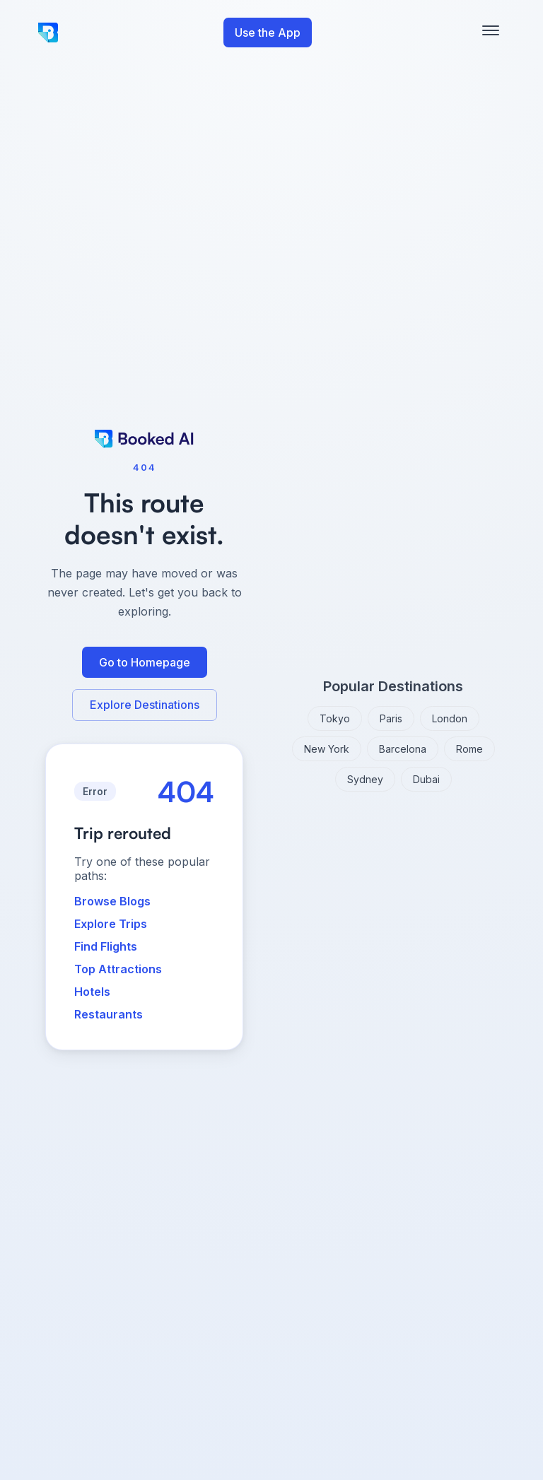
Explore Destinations (144, 705)
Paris (391, 718)
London (449, 718)
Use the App (267, 32)
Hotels (92, 992)
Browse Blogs (112, 901)
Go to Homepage (144, 662)
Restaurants (108, 1014)
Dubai (426, 779)
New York (326, 749)
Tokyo (335, 718)
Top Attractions (118, 969)
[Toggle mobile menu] (491, 32)
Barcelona (402, 749)
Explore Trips (110, 924)
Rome (469, 749)
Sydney (365, 779)
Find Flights (105, 946)
